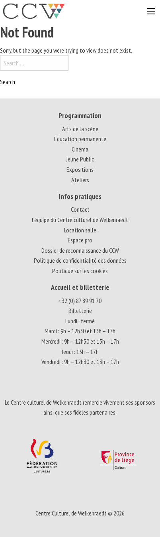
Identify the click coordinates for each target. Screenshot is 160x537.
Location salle (80, 230)
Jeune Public (80, 159)
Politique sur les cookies (80, 271)
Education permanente (80, 139)
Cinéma (80, 149)
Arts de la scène (80, 129)
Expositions (80, 169)
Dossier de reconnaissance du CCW (80, 250)
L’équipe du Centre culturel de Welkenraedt (80, 220)
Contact (80, 209)
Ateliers (80, 180)
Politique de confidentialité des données (80, 260)
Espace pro (80, 240)
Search (7, 82)
